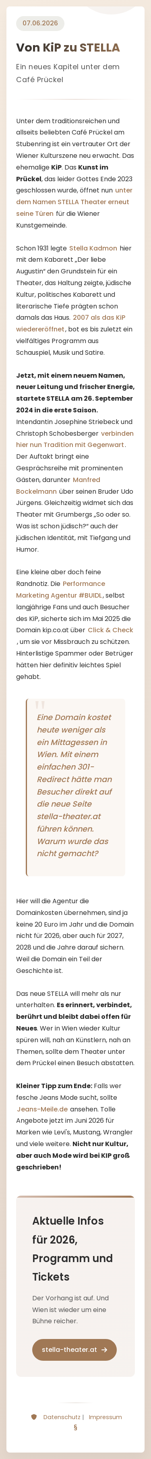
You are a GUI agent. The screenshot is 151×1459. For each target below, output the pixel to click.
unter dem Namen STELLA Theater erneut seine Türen (74, 202)
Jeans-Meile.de (42, 1109)
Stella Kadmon (93, 248)
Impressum (105, 1417)
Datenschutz (62, 1417)
